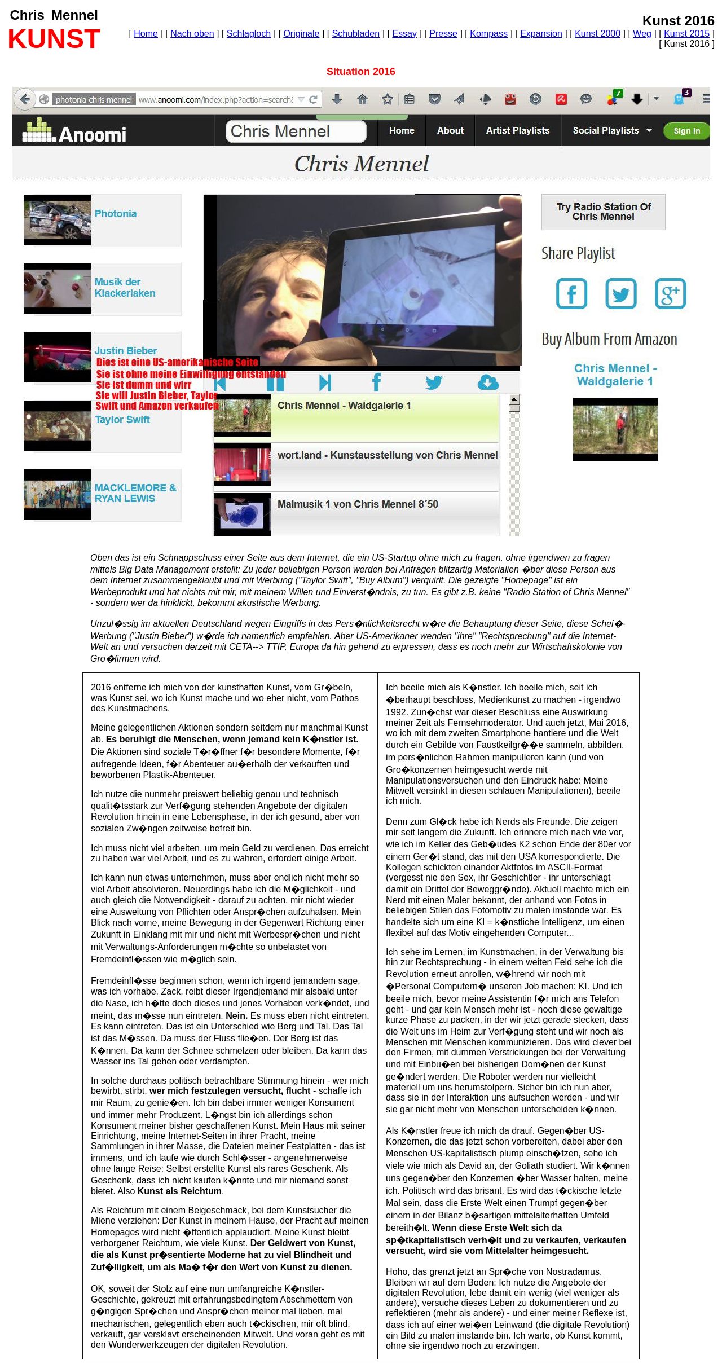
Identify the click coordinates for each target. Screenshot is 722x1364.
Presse (443, 33)
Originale (301, 33)
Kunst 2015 (687, 33)
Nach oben (192, 33)
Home (146, 33)
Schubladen (356, 33)
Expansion (541, 33)
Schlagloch (249, 33)
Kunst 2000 (597, 33)
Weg (642, 33)
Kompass (489, 33)
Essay (404, 33)
